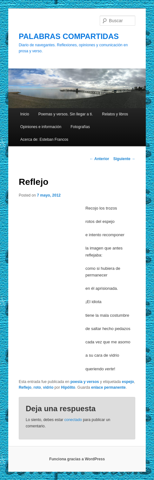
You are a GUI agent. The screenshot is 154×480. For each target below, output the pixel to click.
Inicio (24, 114)
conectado (73, 420)
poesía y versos (84, 381)
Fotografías (80, 127)
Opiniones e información (40, 127)
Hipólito (68, 387)
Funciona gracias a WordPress (77, 459)
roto (37, 387)
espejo (128, 381)
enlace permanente (108, 387)
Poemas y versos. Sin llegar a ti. (65, 114)
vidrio (48, 387)
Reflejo (25, 387)
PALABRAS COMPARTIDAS (69, 36)
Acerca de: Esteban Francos (44, 139)
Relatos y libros (115, 114)
